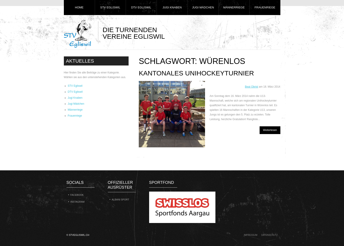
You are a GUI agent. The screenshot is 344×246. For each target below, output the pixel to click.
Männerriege (234, 7)
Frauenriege (265, 7)
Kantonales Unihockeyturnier (196, 73)
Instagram (77, 201)
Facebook (77, 195)
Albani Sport (120, 199)
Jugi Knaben (172, 7)
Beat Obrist (251, 86)
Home (79, 7)
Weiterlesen (270, 130)
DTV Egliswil (141, 7)
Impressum (250, 235)
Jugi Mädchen (203, 7)
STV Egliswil (110, 7)
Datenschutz (269, 235)
